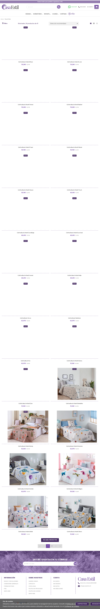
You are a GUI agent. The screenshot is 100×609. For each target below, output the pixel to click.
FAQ (5, 589)
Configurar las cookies (71, 606)
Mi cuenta (56, 581)
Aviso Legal (32, 586)
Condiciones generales (11, 584)
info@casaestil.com (84, 586)
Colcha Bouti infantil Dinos (74, 533)
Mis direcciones (58, 589)
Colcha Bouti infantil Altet (25, 533)
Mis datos (56, 586)
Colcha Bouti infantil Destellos (74, 404)
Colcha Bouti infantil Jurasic (25, 276)
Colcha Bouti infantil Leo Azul (74, 233)
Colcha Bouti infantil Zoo (25, 404)
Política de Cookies (72, 604)
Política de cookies (34, 591)
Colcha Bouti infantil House (25, 190)
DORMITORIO (37, 14)
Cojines (55, 14)
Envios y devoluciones (11, 581)
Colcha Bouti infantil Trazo (25, 148)
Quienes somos (33, 581)
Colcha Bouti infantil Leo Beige (25, 233)
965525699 (82, 7)
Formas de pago (9, 586)
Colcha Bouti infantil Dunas (74, 362)
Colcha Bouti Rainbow (74, 319)
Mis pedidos (56, 584)
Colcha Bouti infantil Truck (74, 190)
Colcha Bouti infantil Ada (74, 276)
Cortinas (63, 14)
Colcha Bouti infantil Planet (74, 148)
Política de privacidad (35, 589)
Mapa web (7, 591)
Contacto (32, 584)
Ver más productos (50, 541)
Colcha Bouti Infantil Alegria (74, 490)
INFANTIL (47, 14)
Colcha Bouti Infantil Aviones (74, 447)
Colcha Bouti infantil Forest (25, 105)
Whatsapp (72, 7)
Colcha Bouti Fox (25, 362)
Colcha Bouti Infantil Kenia (25, 447)
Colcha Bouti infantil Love (74, 62)
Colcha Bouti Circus (25, 319)
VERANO (28, 14)
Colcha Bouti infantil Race (25, 62)
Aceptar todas (82, 604)
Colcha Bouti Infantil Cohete (25, 490)
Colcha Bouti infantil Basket (74, 105)
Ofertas (71, 13)
